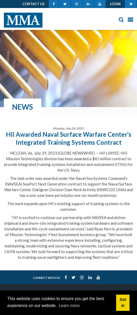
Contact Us (33, 4)
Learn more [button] (69, 305)
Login (115, 4)
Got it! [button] (123, 302)
